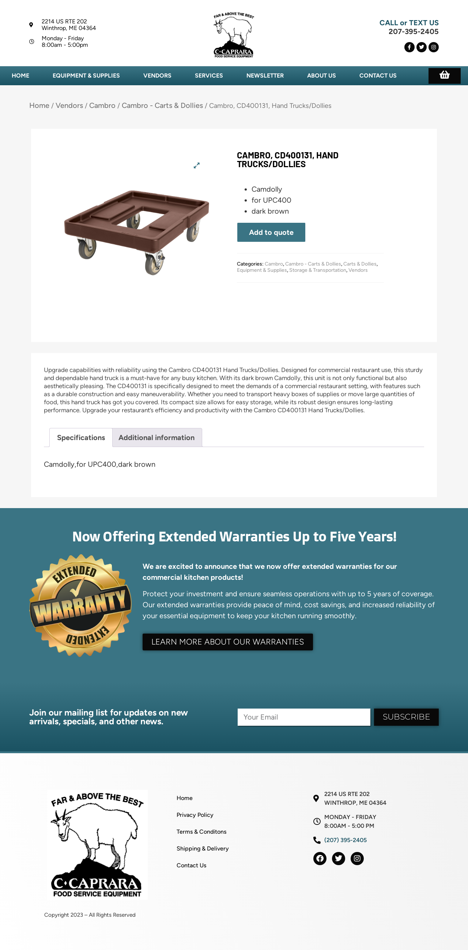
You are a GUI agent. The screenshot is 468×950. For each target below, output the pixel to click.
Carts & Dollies (360, 264)
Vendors (157, 75)
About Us (321, 75)
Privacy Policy (195, 814)
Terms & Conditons (201, 831)
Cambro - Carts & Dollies (162, 105)
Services (209, 75)
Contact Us (378, 75)
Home (20, 75)
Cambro (102, 105)
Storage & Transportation (317, 270)
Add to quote (271, 232)
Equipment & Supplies (86, 75)
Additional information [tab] (156, 437)
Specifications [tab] (81, 437)
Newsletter (265, 75)
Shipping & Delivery (203, 848)
